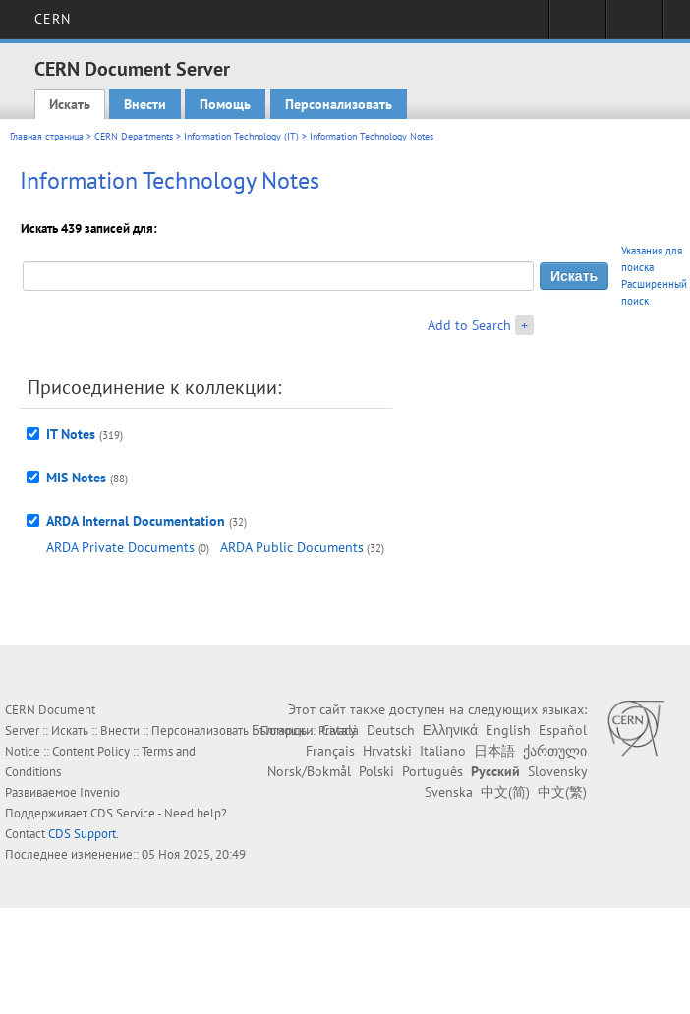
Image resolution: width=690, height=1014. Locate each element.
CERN (52, 19)
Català (340, 730)
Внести (145, 104)
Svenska (449, 792)
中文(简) (505, 792)
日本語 (494, 751)
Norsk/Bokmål (309, 771)
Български (283, 730)
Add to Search (469, 325)
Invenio (100, 792)
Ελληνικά (450, 730)
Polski (376, 771)
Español (563, 730)
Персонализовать (338, 104)
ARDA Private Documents (120, 547)
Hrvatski (387, 751)
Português (432, 771)
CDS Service (122, 813)
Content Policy (91, 751)
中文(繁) (562, 792)
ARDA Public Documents (292, 547)
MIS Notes (76, 477)
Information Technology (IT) (241, 136)
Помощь (225, 104)
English (508, 730)
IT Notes (70, 434)
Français (330, 751)
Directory (634, 25)
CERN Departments (133, 136)
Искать (69, 104)
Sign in (577, 25)
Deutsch (391, 730)
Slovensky (557, 771)
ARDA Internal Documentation (135, 521)
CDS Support (82, 833)
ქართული (555, 751)
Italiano (443, 751)
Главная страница (47, 136)
